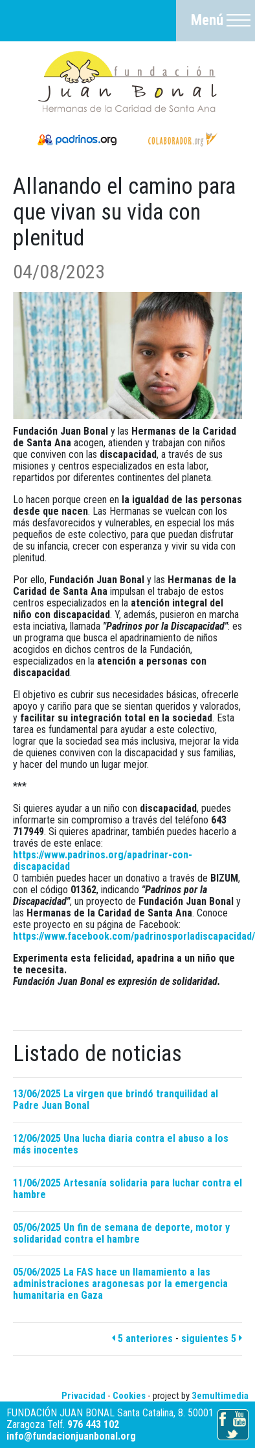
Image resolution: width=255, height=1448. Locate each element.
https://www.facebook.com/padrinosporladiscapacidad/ (134, 936)
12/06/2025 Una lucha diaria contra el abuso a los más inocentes (120, 1144)
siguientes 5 (211, 1338)
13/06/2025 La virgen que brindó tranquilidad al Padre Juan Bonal (115, 1100)
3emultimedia (220, 1395)
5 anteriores (142, 1338)
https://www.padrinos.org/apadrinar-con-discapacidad (102, 861)
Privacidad (83, 1395)
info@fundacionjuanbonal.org (71, 1436)
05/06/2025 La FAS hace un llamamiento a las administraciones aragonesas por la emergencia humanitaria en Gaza (120, 1283)
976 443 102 (93, 1424)
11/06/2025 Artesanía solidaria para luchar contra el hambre (127, 1189)
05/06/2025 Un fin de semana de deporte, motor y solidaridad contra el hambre (121, 1233)
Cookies (129, 1395)
